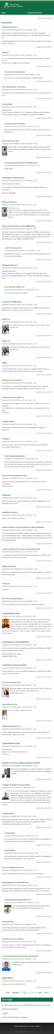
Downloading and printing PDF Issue (18, 900)
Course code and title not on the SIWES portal (21, 163)
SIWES (4, 363)
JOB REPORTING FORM (11, 613)
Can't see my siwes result (11, 682)
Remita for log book (9, 566)
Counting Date (10, 833)
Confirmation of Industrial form (13, 178)
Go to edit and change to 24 (14, 287)
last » (46, 992)
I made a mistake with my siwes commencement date (21, 549)
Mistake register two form (11, 726)
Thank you (6, 583)
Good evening (7, 104)
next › (40, 992)
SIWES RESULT (7, 978)
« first (8, 992)
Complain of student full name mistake (16, 785)
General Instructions (34, 13)
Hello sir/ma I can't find (10, 141)
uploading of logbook (10, 512)
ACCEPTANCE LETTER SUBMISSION (15, 642)
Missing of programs (9, 202)
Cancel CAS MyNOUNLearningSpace (14, 1017)
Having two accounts (9, 704)
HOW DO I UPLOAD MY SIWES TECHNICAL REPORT (21, 763)
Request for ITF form (9, 27)
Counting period (8, 813)
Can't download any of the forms (13, 87)
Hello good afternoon (9, 265)
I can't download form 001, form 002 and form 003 (20, 956)
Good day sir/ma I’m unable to (13, 939)
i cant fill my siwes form (13, 248)
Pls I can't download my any (12, 598)
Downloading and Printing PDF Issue (15, 882)
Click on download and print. (15, 456)
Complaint (6, 439)
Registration (6, 495)
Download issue (8, 921)
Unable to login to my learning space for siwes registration (23, 527)
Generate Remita (8, 421)
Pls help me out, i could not (12, 380)
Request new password (10, 1009)
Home (3, 13)
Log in (39, 18)
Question (5, 52)
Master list (6, 319)
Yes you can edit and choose (15, 124)
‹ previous (15, 992)
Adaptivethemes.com (34, 1032)
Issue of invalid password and (13, 867)
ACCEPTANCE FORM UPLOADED (14, 665)
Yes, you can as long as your (15, 72)
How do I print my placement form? (14, 475)
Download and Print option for (13, 397)
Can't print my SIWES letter (12, 302)
